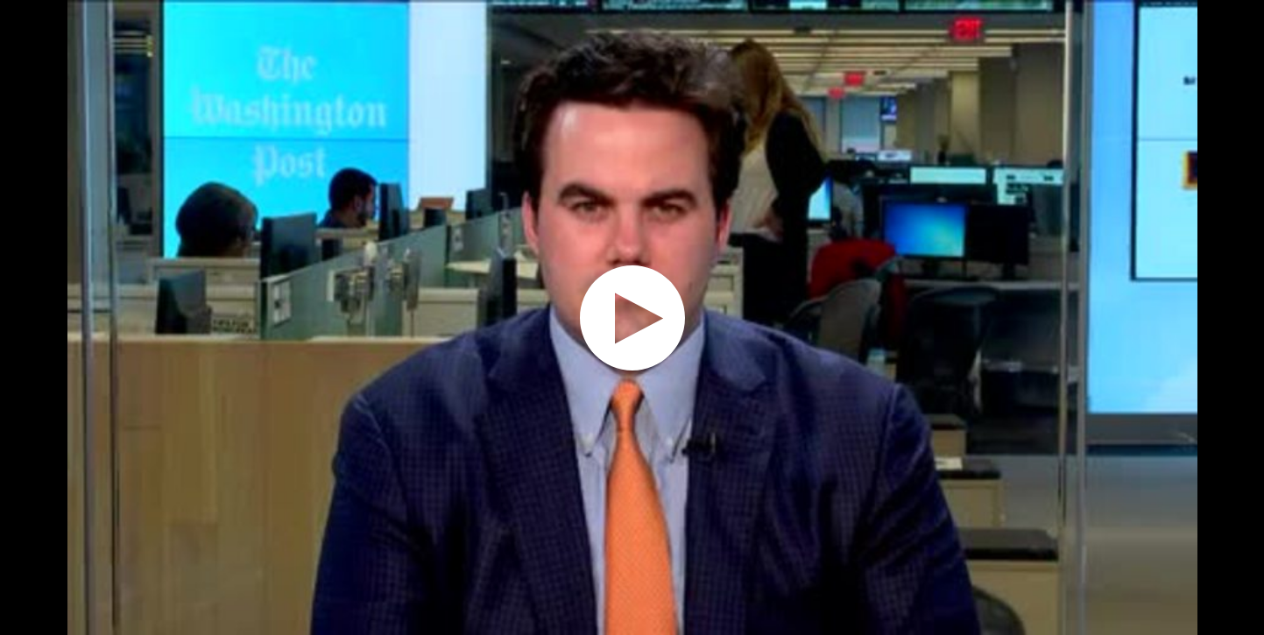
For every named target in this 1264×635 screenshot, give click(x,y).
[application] (632, 317)
